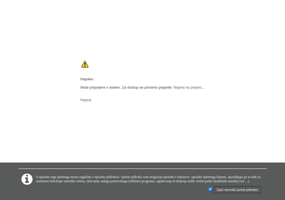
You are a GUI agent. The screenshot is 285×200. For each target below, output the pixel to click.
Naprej (85, 100)
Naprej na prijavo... (189, 87)
